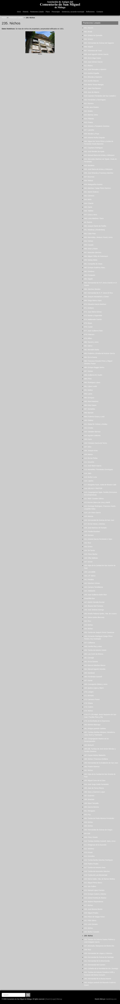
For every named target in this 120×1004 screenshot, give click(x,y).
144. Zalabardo (89, 591)
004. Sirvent (88, 39)
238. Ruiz (87, 950)
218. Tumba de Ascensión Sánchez (97, 871)
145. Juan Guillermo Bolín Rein (95, 595)
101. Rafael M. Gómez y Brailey (95, 424)
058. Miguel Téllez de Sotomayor (96, 256)
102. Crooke (88, 428)
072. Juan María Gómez (93, 312)
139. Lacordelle (89, 572)
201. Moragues (89, 811)
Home (4, 18)
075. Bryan (88, 323)
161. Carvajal (89, 658)
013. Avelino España (91, 73)
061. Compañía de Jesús (93, 264)
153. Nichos (88, 625)
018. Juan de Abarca (91, 92)
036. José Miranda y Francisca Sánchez (98, 173)
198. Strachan (89, 799)
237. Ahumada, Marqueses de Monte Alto (99, 946)
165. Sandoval (89, 673)
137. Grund (88, 562)
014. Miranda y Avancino (93, 77)
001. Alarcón (88, 28)
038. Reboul (88, 180)
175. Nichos (88, 711)
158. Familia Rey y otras (93, 646)
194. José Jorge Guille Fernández (96, 784)
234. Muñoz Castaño (91, 932)
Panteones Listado (37, 12)
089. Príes (88, 379)
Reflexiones (90, 12)
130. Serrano (89, 535)
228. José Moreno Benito (93, 909)
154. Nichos (88, 629)
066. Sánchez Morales (92, 289)
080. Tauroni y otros (91, 342)
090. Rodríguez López (92, 382)
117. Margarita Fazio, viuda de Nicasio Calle (100, 485)
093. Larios (88, 394)
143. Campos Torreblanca (93, 587)
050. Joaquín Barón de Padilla (95, 226)
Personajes (56, 12)
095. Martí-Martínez (91, 401)
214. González (89, 856)
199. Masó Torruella (91, 803)
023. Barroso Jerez (91, 115)
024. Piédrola (89, 119)
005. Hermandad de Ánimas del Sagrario (99, 43)
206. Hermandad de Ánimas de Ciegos (98, 830)
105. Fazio (88, 439)
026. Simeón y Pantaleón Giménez (96, 126)
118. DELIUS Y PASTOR (93, 488)
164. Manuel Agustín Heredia (94, 669)
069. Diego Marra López (93, 300)
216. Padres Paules (91, 864)
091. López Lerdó (90, 386)
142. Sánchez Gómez (92, 583)
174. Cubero (88, 707)
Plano (48, 12)
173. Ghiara (88, 703)
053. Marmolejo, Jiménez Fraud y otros (98, 237)
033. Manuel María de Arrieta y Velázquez (99, 155)
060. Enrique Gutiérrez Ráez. (94, 267)
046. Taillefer (88, 211)
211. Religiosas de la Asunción (95, 845)
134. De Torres (89, 550)
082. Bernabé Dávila (91, 350)
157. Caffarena (89, 643)
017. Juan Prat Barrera (92, 88)
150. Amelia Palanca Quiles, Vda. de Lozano (100, 614)
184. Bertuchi (89, 745)
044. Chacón (88, 203)
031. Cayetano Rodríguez (93, 148)
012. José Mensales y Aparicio (95, 69)
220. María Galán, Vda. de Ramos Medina (99, 879)
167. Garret (88, 680)
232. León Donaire (91, 924)
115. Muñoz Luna (90, 477)
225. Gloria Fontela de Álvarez (95, 898)
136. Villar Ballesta (91, 558)
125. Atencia (88, 516)
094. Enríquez (89, 398)
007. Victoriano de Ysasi (93, 51)
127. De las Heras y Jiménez (94, 524)
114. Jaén (87, 473)
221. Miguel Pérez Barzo (93, 883)
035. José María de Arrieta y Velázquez (98, 169)
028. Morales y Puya (91, 134)
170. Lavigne (89, 692)
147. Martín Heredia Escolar (94, 602)
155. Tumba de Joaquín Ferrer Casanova (99, 632)
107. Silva (87, 447)
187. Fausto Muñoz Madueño (94, 755)
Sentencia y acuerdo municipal (73, 12)
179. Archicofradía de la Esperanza (97, 721)
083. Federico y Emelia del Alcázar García (99, 353)
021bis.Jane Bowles (91, 107)
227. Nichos (88, 905)
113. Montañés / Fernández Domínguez (98, 469)
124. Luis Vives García (92, 513)
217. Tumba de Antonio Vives (94, 867)
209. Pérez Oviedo (91, 837)
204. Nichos (88, 822)
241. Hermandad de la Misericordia (97, 961)
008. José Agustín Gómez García (96, 54)
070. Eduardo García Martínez (95, 304)
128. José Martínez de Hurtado (95, 528)
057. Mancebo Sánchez (92, 252)
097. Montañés (89, 409)
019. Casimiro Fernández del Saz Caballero (100, 96)
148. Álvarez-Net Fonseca (93, 606)
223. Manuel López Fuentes (94, 890)
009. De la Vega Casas (92, 58)
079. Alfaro (88, 338)
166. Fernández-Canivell (93, 677)
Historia (25, 12)
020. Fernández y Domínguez (95, 100)
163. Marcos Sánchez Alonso (94, 665)
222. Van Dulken (90, 886)
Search (48, 999)
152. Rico (87, 621)
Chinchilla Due (89, 598)
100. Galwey (88, 420)
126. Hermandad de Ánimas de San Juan (99, 520)
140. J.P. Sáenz (90, 576)
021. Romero (89, 103)
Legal (53, 999)
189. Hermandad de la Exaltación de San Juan (101, 763)
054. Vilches (88, 241)
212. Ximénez (89, 849)
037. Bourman (89, 177)
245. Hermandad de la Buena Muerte (97, 979)
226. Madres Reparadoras (93, 902)
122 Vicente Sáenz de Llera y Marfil (97, 502)
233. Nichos (88, 928)
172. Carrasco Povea (92, 699)
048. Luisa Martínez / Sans (94, 218)
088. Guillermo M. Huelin (93, 375)
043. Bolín (88, 199)
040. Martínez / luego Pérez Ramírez (97, 188)
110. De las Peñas (91, 458)
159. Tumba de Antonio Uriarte (95, 650)
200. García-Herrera (91, 807)
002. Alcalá (88, 32)
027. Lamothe (89, 130)
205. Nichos (88, 826)
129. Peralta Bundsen (92, 531)
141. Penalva (89, 579)
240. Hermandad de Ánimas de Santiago (99, 957)
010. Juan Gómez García (93, 62)
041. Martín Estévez (91, 192)
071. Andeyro (89, 308)
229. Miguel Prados (91, 913)
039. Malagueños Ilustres (93, 184)
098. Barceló (88, 413)
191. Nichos (88, 770)
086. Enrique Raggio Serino (94, 367)
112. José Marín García (92, 466)
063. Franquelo (89, 275)
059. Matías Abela (90, 260)
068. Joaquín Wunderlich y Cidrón (96, 297)
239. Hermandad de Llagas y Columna (98, 953)
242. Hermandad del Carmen (94, 965)
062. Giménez (89, 271)
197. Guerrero (89, 796)
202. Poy (87, 815)
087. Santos (88, 371)
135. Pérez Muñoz (91, 554)
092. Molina (88, 390)
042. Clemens (89, 196)
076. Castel (88, 327)
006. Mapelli (88, 47)
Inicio (19, 12)
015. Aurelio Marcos (91, 81)
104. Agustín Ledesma (92, 435)
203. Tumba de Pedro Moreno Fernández (99, 818)
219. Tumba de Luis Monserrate (95, 875)
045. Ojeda (88, 207)
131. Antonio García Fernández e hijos (98, 539)
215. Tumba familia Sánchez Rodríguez (98, 860)
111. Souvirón (89, 462)
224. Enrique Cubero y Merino (95, 894)
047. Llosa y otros (90, 215)
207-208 (87, 833)
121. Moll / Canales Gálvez (94, 498)
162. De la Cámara (91, 662)
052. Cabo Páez (90, 234)
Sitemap (59, 999)
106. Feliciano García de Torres (95, 443)
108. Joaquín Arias (91, 450)
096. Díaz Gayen (90, 405)
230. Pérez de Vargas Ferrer (94, 917)
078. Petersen (89, 334)
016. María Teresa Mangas (94, 84)
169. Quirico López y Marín (94, 688)
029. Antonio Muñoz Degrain (94, 138)
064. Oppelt (88, 279)
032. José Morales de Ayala (94, 151)
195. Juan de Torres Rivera (94, 788)
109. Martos (88, 454)
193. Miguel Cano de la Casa (94, 780)
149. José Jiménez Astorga (94, 610)
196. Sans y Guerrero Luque (94, 792)
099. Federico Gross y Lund (94, 417)
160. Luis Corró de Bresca (93, 654)
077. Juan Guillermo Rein (93, 331)
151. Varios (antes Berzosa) (94, 617)
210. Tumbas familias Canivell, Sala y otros (100, 841)
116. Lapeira (88, 481)
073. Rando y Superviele (93, 315)
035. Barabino (89, 165)
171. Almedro (89, 696)
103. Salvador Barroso (92, 432)
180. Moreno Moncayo (92, 725)
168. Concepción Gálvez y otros (95, 684)
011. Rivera (88, 66)
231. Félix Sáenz (90, 920)
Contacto (99, 12)
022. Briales (88, 111)
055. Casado (88, 245)
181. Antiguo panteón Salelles (95, 728)
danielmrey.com (111, 999)
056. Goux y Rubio (91, 249)
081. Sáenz (88, 346)
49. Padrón (88, 222)
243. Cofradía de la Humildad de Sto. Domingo (101, 968)
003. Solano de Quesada (93, 35)
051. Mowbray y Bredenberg (94, 230)
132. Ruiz (87, 543)
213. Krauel (88, 852)
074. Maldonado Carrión (93, 319)
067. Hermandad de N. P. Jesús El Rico (98, 293)
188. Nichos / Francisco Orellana (96, 759)
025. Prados (88, 122)
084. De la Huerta (90, 357)
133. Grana (88, 546)
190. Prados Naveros (92, 767)
